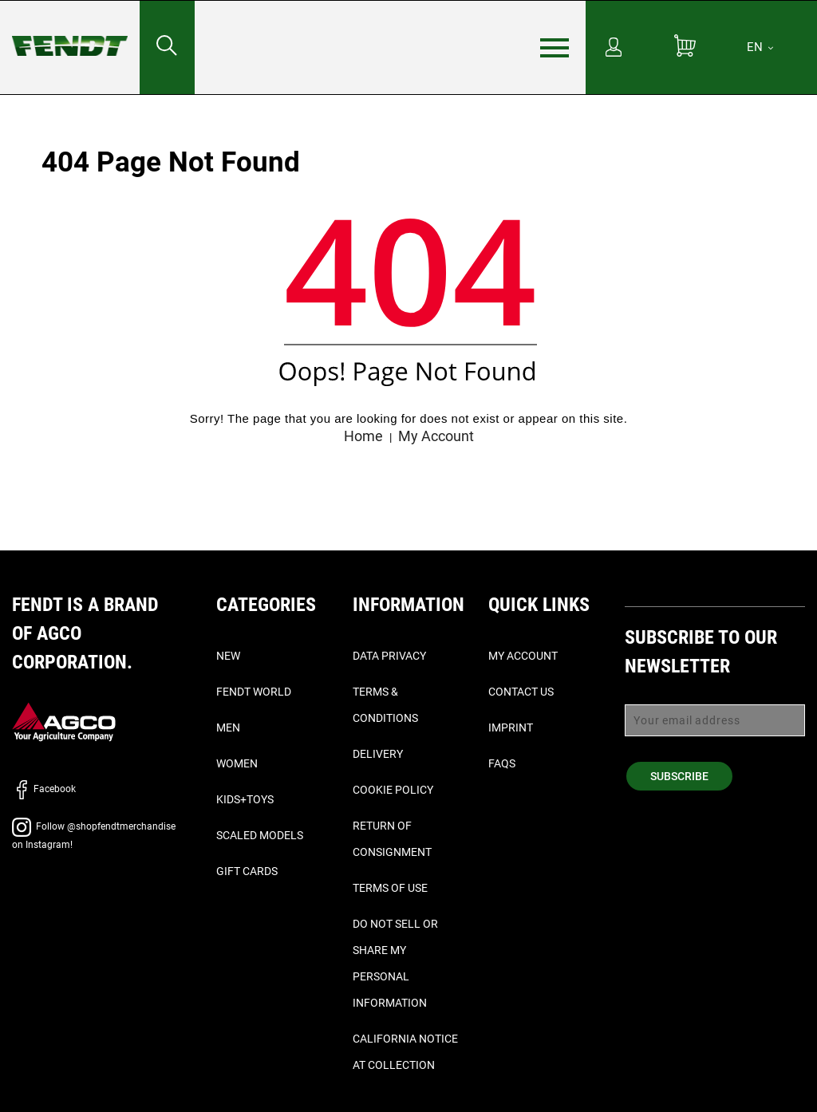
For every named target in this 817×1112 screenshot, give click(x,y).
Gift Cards (247, 871)
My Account (436, 436)
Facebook (44, 789)
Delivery (378, 753)
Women (237, 763)
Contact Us (521, 691)
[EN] (760, 47)
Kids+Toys (245, 799)
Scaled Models (259, 835)
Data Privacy (389, 655)
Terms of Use (390, 887)
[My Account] (614, 48)
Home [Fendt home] (363, 436)
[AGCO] (64, 722)
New (228, 655)
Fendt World (253, 691)
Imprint (510, 727)
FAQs (501, 763)
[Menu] (554, 48)
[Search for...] (167, 47)
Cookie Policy (393, 789)
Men (228, 727)
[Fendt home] (70, 30)
